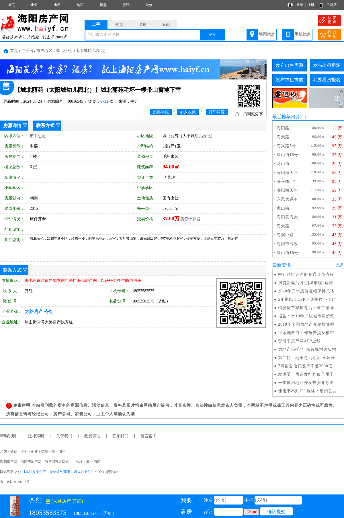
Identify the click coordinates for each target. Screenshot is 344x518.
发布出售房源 (289, 65)
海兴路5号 (286, 146)
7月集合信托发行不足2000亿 (305, 366)
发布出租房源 (327, 65)
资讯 (126, 5)
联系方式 (45, 125)
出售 (34, 5)
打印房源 (217, 112)
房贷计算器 (190, 219)
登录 (299, 5)
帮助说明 (8, 436)
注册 (310, 5)
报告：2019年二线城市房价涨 (306, 316)
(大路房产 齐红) (64, 500)
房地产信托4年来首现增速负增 (307, 349)
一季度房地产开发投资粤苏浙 (306, 383)
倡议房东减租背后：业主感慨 (306, 308)
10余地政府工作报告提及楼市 (306, 333)
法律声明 (36, 436)
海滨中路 (285, 235)
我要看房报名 (327, 79)
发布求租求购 (289, 79)
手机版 (332, 5)
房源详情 (12, 125)
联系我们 (120, 436)
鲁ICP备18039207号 (15, 482)
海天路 (283, 137)
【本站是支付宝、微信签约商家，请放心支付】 (58, 472)
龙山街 (283, 164)
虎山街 (283, 208)
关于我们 (64, 436)
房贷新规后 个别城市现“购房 (305, 283)
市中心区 (44, 50)
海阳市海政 (287, 244)
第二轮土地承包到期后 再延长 (306, 358)
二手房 (27, 50)
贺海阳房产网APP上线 (299, 341)
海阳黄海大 (287, 217)
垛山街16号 (287, 155)
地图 (80, 5)
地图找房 (267, 34)
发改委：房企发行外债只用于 (306, 374)
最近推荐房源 (286, 116)
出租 (57, 5)
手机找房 (303, 34)
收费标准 (92, 436)
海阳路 (283, 128)
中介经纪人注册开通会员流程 (306, 274)
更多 (340, 265)
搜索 (212, 34)
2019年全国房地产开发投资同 (306, 324)
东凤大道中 (287, 199)
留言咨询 (148, 436)
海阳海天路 (287, 172)
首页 (11, 5)
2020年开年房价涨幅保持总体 (306, 291)
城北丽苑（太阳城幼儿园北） (82, 50)
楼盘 (103, 5)
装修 (149, 5)
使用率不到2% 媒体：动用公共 (307, 391)
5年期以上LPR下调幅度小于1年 (308, 299)
